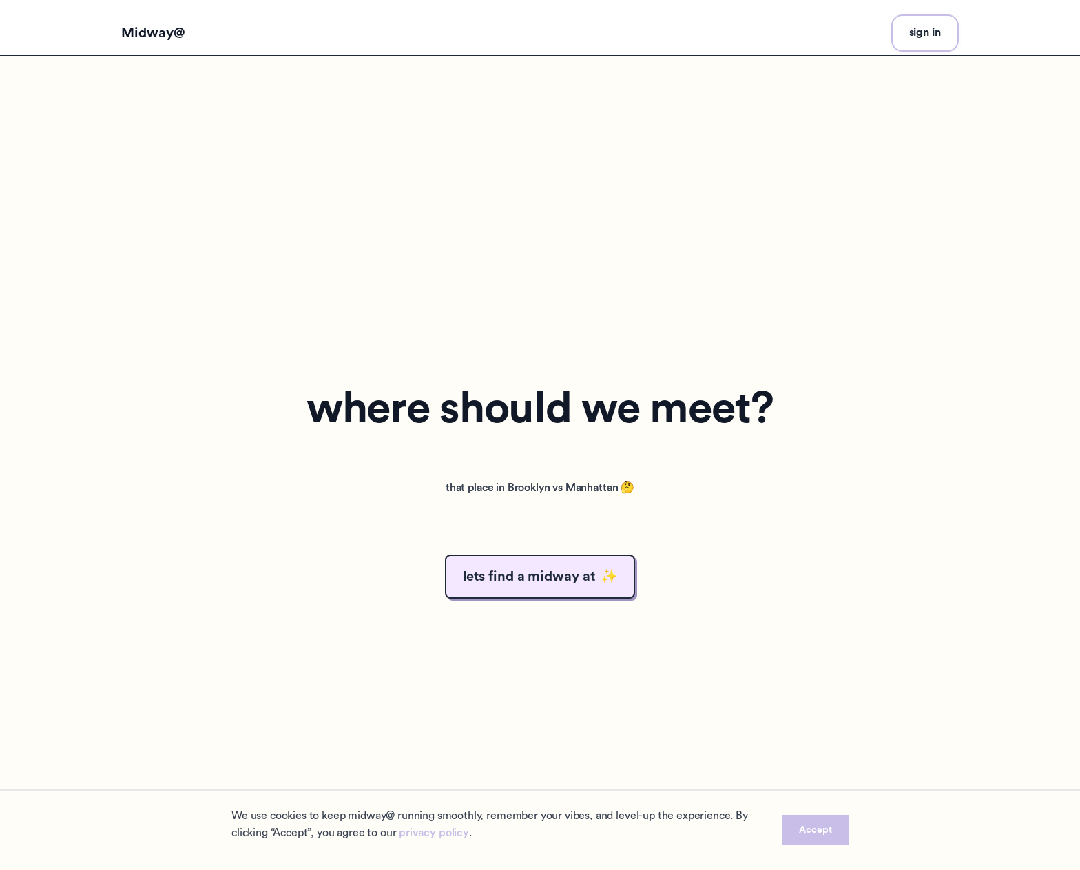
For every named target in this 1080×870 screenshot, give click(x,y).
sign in (925, 32)
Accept (815, 830)
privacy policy (434, 832)
